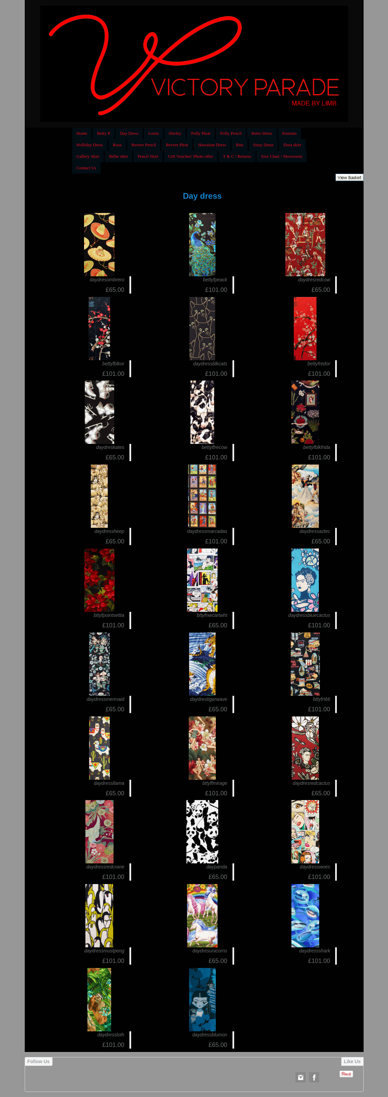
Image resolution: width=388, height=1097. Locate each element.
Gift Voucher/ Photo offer (190, 156)
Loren (153, 133)
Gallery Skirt (88, 156)
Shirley (175, 133)
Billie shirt (118, 156)
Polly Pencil (231, 133)
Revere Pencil (143, 144)
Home (82, 133)
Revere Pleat (177, 144)
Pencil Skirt (148, 156)
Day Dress (129, 133)
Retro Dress (261, 133)
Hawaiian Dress (212, 144)
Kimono (289, 133)
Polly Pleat (200, 133)
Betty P (103, 133)
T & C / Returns (237, 156)
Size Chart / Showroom (281, 156)
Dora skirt (292, 144)
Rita (239, 144)
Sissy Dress (263, 144)
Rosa (117, 144)
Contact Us (86, 167)
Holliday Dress (90, 144)
